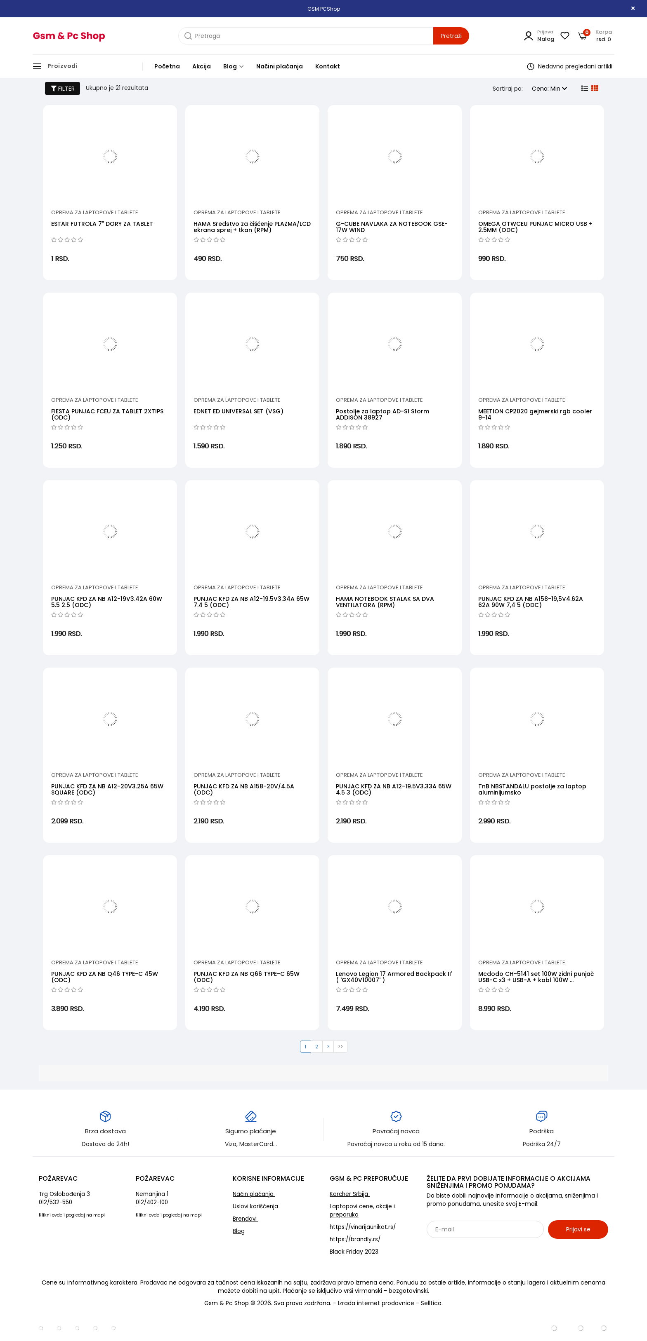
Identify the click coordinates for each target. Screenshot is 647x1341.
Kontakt (327, 66)
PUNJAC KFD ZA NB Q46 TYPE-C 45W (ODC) (104, 977)
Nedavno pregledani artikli (569, 66)
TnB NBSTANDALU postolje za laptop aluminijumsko (532, 789)
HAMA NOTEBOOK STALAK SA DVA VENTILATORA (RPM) (385, 602)
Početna (167, 66)
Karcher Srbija (350, 1194)
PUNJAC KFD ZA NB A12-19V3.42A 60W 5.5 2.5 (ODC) (106, 602)
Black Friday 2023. (355, 1251)
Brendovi (245, 1219)
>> (340, 1046)
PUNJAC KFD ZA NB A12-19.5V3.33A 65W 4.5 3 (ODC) (393, 789)
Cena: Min (549, 88)
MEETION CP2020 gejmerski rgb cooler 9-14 (535, 414)
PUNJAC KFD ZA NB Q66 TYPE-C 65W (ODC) (247, 977)
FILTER (63, 88)
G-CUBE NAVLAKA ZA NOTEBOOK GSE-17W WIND (392, 227)
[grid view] (594, 88)
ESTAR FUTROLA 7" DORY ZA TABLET (102, 224)
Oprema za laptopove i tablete (94, 212)
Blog (233, 66)
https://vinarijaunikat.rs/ (363, 1227)
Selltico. (432, 1303)
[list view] (584, 88)
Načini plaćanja (279, 66)
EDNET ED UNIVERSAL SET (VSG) (238, 411)
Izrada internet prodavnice (376, 1303)
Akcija (201, 66)
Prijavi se (578, 1229)
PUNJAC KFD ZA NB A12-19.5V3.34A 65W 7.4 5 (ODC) (251, 602)
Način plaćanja (254, 1194)
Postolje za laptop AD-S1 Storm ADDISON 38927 (382, 414)
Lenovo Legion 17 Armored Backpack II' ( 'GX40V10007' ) (394, 977)
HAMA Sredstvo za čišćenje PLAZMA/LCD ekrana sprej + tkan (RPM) (252, 227)
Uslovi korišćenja (256, 1206)
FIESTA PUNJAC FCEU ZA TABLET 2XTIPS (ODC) (107, 414)
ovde (57, 1215)
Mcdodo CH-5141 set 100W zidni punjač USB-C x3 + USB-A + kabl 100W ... (536, 977)
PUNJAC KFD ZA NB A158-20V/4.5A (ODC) (244, 789)
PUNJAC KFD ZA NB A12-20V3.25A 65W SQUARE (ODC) (107, 789)
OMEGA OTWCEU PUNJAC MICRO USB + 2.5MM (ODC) (535, 227)
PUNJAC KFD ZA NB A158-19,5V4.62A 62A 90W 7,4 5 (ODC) (530, 602)
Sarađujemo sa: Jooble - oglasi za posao (478, 1247)
